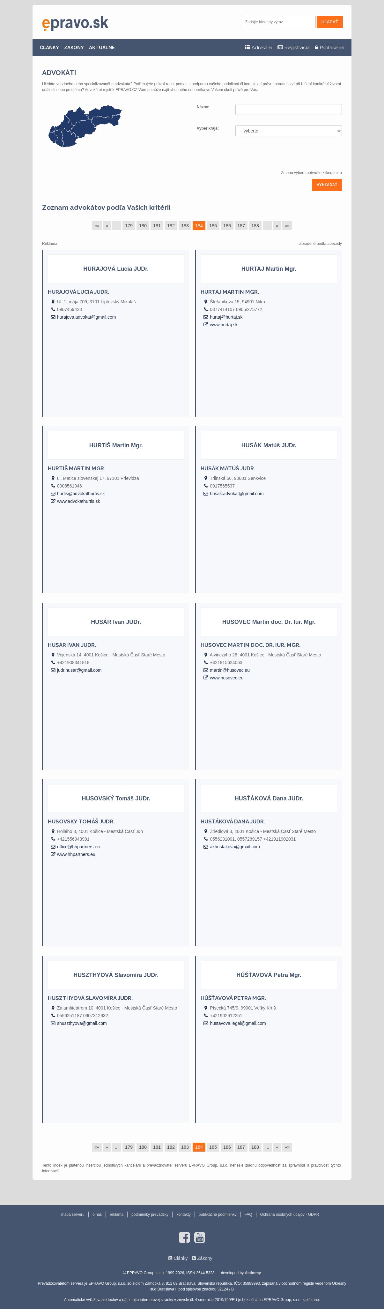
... (117, 225)
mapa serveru (73, 1214)
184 (199, 225)
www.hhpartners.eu (76, 854)
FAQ (248, 1214)
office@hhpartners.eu (78, 846)
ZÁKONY (74, 47)
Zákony (204, 1258)
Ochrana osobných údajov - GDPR (289, 1214)
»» (287, 225)
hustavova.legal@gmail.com (238, 1023)
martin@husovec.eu (230, 670)
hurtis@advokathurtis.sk (81, 493)
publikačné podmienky (218, 1214)
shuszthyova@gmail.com (82, 1023)
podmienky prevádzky (149, 1214)
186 (227, 225)
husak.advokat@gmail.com (236, 493)
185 (213, 225)
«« (97, 225)
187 (241, 225)
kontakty (183, 1214)
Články (181, 1258)
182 (171, 225)
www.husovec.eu (226, 677)
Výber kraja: (208, 128)
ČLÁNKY (49, 47)
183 (185, 225)
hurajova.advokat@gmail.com (86, 317)
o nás (97, 1214)
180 (143, 225)
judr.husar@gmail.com (79, 670)
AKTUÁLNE (102, 47)
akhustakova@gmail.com (235, 846)
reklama (116, 1214)
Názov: (203, 107)
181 (157, 225)
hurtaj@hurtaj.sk (226, 317)
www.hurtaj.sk (223, 324)
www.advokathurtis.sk (78, 501)
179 (129, 225)
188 (255, 225)
